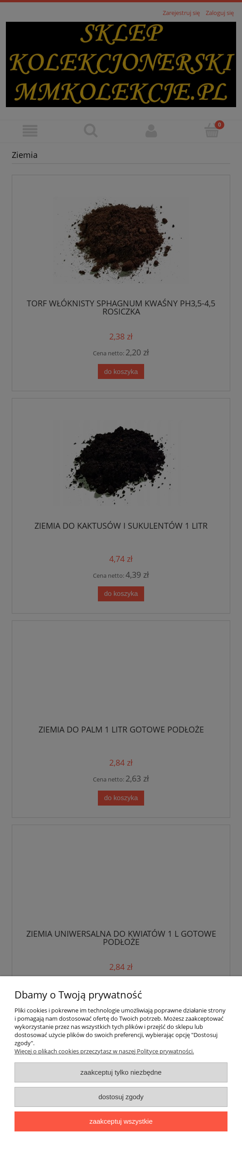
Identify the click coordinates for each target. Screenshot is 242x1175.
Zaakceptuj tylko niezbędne (120, 1072)
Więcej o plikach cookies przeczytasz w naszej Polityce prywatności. (104, 1051)
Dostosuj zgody (121, 1097)
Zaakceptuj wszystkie (120, 1121)
